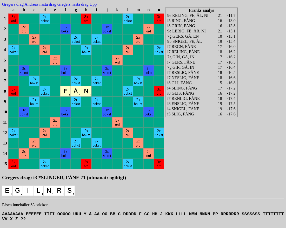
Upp (93, 4)
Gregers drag (13, 4)
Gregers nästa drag (73, 4)
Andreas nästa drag (40, 4)
